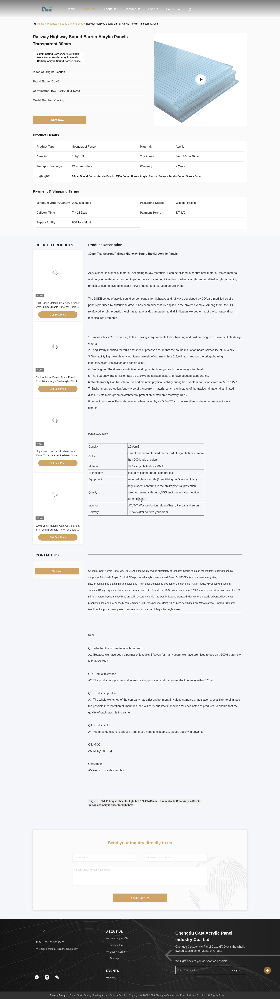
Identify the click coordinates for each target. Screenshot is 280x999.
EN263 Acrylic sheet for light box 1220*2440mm (129, 801)
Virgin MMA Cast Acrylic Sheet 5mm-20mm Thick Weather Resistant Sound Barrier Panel (57, 455)
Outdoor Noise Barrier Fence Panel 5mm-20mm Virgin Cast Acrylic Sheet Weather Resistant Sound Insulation (56, 381)
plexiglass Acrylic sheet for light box (111, 805)
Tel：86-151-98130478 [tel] (49, 942)
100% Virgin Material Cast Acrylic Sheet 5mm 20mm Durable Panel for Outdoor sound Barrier (57, 307)
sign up (235, 970)
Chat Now (59, 120)
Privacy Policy (57, 995)
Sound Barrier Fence (71, 23)
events (153, 9)
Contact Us (132, 9)
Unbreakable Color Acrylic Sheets (180, 801)
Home (70, 9)
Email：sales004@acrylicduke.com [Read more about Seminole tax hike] (56, 948)
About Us (110, 9)
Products (89, 9)
